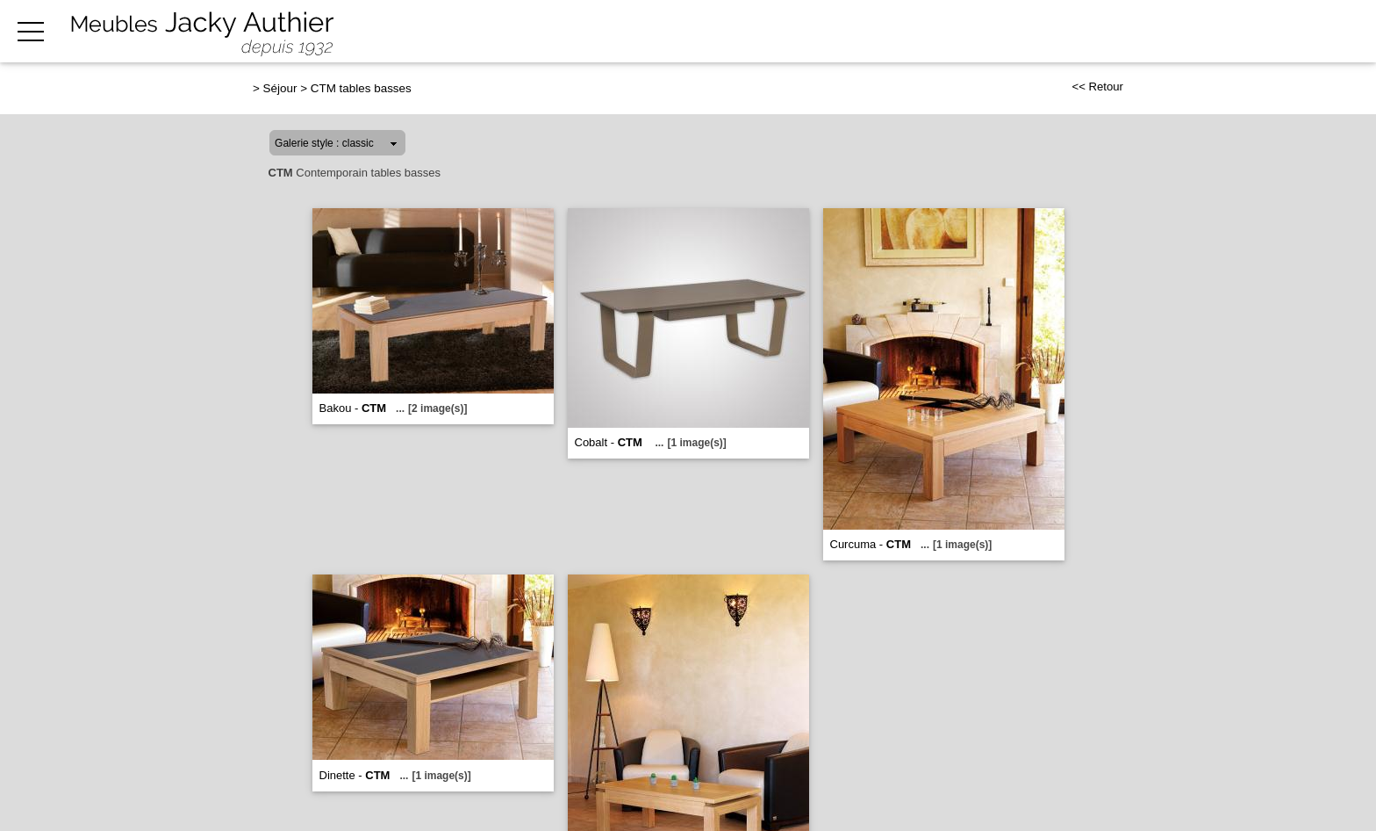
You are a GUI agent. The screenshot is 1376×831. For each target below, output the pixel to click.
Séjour (280, 88)
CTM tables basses (361, 88)
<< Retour (1097, 86)
